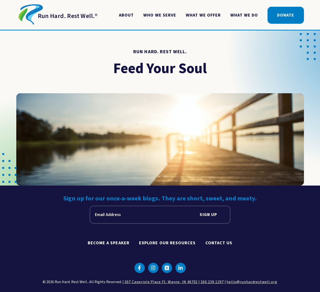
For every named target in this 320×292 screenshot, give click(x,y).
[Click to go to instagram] (153, 268)
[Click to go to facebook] (139, 268)
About (126, 15)
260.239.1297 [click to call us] (212, 282)
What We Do (244, 15)
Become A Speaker (108, 243)
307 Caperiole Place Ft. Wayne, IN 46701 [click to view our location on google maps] (161, 282)
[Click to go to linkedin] (180, 268)
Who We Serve (159, 15)
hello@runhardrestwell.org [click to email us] (252, 282)
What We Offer (203, 15)
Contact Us (219, 243)
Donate (285, 15)
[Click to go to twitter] (167, 268)
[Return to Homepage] (57, 15)
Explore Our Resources (167, 243)
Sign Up (208, 214)
